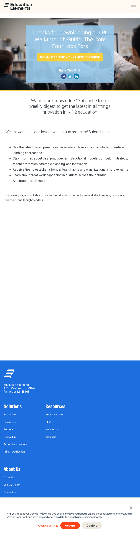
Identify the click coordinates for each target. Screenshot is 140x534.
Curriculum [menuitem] (10, 437)
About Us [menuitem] (12, 469)
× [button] (131, 507)
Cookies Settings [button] (48, 525)
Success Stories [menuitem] (55, 414)
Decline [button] (92, 525)
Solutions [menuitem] (13, 406)
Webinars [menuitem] (51, 437)
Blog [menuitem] (48, 422)
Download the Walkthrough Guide (70, 57)
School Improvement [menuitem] (15, 444)
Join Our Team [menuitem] (12, 484)
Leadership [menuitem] (10, 422)
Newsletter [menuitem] (52, 429)
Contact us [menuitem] (10, 492)
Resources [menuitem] (55, 406)
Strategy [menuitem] (8, 429)
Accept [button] (69, 525)
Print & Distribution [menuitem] (14, 451)
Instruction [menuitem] (10, 414)
